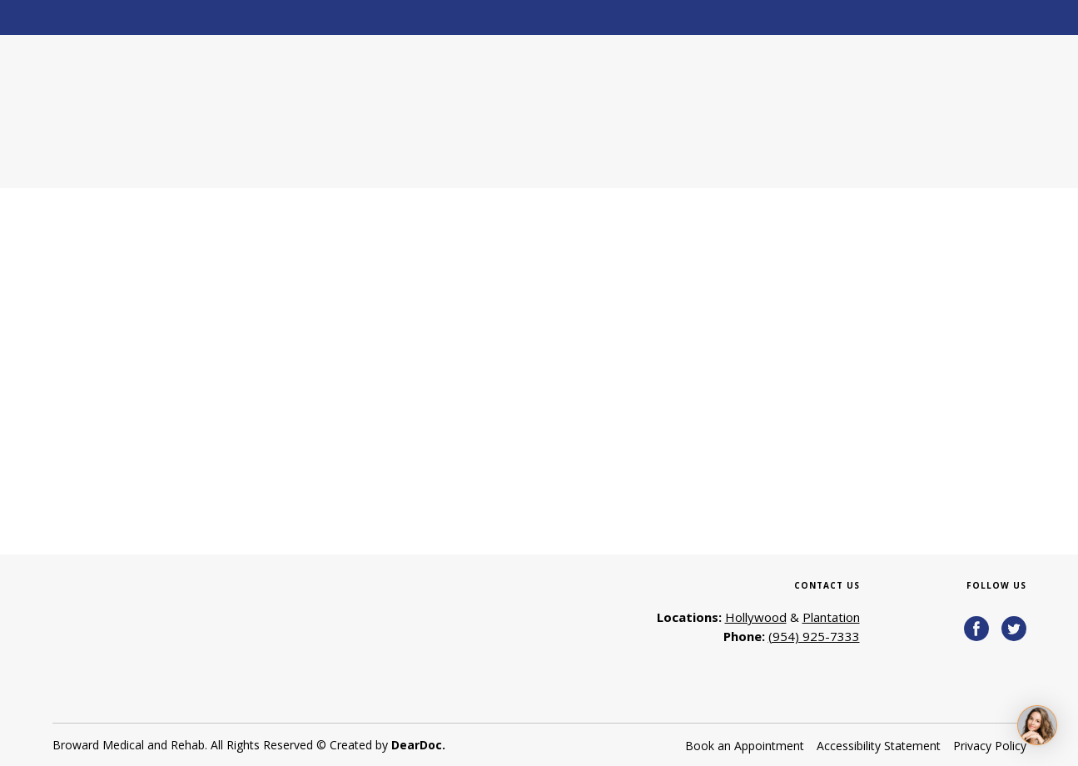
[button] (976, 628)
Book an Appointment (744, 746)
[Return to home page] (171, 111)
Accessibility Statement (879, 746)
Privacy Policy (989, 746)
